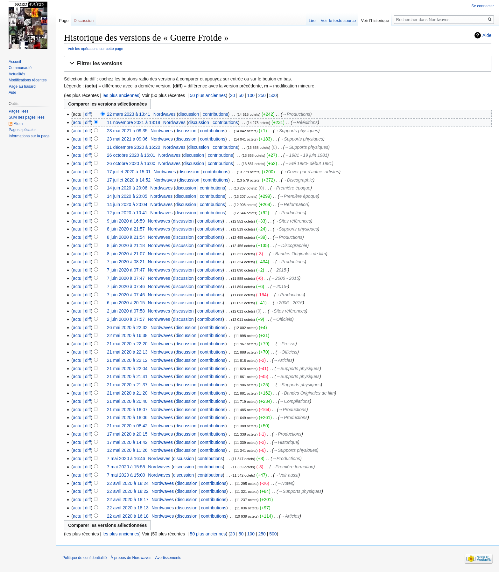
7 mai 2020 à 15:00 (126, 475)
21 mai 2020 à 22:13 (127, 352)
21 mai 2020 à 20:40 (127, 401)
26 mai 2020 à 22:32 (127, 327)
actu (77, 122)
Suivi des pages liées (27, 117)
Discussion (84, 20)
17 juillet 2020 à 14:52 (129, 180)
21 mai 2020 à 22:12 (127, 360)
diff (88, 114)
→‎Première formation (292, 466)
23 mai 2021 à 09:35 (127, 130)
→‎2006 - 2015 (285, 278)
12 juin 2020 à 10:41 (127, 212)
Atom (18, 123)
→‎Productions (296, 114)
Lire (312, 20)
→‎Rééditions (305, 122)
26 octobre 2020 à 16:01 (131, 155)
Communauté (20, 67)
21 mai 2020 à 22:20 (127, 343)
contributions (215, 114)
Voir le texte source (338, 20)
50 (241, 95)
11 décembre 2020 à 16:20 (133, 147)
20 (232, 95)
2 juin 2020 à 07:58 (126, 311)
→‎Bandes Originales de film (298, 253)
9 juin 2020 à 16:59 (126, 221)
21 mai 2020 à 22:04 (127, 368)
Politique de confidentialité (84, 557)
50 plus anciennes (208, 95)
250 (261, 95)
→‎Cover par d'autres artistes (311, 171)
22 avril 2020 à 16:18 (128, 516)
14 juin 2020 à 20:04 (127, 204)
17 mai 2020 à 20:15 (127, 434)
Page (63, 20)
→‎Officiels (282, 319)
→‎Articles (282, 360)
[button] (277, 64)
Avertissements (168, 557)
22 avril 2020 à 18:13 (128, 507)
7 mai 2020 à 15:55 (126, 466)
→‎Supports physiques (296, 130)
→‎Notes (285, 483)
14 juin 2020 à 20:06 (127, 187)
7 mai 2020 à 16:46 (126, 458)
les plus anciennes (120, 95)
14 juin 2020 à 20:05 (127, 196)
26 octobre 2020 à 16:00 (131, 163)
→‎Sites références (292, 221)
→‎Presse (286, 343)
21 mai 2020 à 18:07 (127, 409)
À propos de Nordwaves (130, 557)
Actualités (17, 74)
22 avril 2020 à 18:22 (128, 491)
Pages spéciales (22, 129)
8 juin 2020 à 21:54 (126, 237)
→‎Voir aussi (287, 475)
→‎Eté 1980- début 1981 (308, 163)
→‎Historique (285, 442)
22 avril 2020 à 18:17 (128, 499)
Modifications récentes (27, 80)
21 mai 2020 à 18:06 (127, 417)
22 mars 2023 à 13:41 (128, 114)
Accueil (15, 61)
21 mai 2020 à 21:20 (127, 393)
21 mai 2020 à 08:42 (127, 425)
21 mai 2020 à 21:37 (127, 384)
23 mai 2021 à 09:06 (127, 138)
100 (251, 95)
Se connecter (482, 6)
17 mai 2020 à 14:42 (127, 442)
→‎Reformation (293, 204)
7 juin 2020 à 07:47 (126, 269)
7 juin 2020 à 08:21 (126, 261)
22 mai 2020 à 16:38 (127, 335)
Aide (486, 35)
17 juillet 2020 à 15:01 (129, 171)
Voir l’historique (375, 20)
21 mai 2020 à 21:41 (127, 376)
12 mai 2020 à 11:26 (127, 450)
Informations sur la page (29, 136)
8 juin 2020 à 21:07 (126, 253)
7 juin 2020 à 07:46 (126, 286)
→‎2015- (280, 269)
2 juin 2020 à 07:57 (126, 319)
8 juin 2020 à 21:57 (126, 228)
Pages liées (18, 111)
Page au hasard (22, 86)
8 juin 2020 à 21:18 (126, 245)
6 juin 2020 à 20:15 (126, 302)
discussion (188, 114)
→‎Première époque (291, 187)
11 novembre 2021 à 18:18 (133, 122)
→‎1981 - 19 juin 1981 (306, 155)
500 (273, 95)
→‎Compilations (294, 401)
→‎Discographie (298, 180)
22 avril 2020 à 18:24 (128, 483)
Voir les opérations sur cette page (95, 48)
